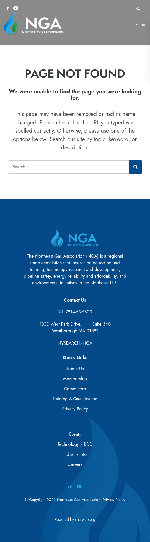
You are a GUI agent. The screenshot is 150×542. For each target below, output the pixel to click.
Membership (75, 379)
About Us (75, 369)
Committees (75, 389)
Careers (75, 464)
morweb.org (85, 519)
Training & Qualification (75, 399)
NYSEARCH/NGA (75, 343)
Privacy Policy (75, 409)
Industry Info (75, 454)
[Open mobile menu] (137, 25)
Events (75, 434)
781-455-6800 (78, 312)
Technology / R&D (75, 444)
